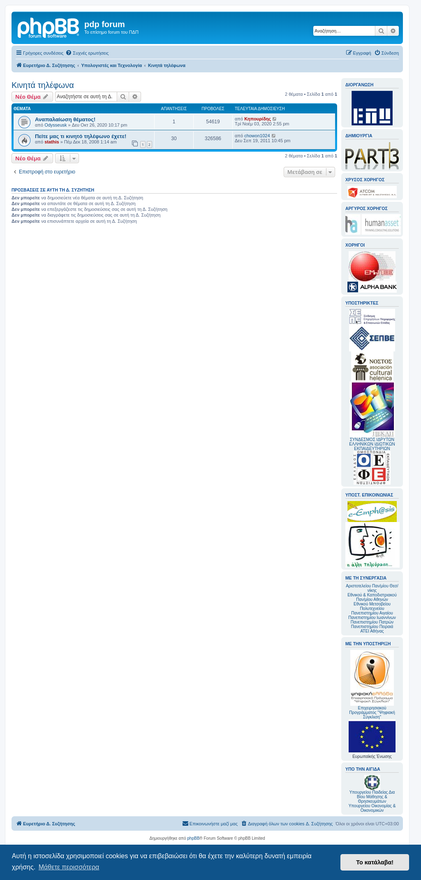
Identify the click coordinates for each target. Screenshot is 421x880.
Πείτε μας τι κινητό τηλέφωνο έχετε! (80, 136)
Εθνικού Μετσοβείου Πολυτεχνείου (372, 606)
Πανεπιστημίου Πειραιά (372, 626)
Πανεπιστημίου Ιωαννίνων (372, 617)
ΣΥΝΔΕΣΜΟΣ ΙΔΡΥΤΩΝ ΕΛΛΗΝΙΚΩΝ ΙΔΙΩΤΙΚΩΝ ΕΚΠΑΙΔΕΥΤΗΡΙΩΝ (372, 444)
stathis (51, 141)
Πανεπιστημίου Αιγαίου (372, 613)
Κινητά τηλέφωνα (43, 85)
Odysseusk (55, 124)
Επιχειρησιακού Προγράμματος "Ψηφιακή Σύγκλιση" (372, 684)
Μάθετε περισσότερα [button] (69, 867)
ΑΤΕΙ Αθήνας (372, 631)
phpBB (193, 838)
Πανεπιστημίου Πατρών (372, 622)
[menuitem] (87, 53)
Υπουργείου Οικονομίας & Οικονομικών (372, 808)
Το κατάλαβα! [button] (374, 862)
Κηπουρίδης (257, 118)
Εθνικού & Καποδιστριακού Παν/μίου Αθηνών (372, 597)
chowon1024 (257, 135)
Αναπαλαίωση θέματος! (65, 119)
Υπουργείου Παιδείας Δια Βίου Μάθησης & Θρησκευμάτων (372, 797)
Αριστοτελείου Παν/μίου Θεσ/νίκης (372, 588)
